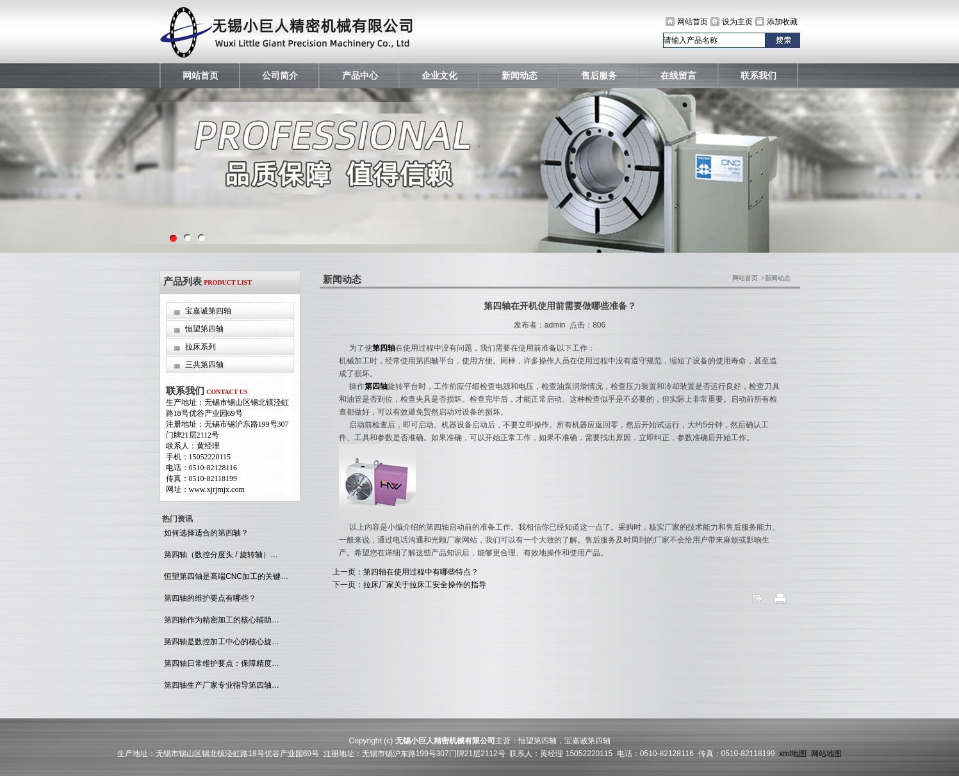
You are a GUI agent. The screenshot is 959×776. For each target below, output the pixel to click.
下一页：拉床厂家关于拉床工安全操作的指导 (409, 584)
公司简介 (280, 76)
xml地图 (793, 753)
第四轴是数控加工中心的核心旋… (220, 641)
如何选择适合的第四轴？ (205, 532)
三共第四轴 (204, 364)
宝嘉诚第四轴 (208, 310)
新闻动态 (519, 76)
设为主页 (737, 21)
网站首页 (692, 21)
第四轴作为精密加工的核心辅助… (220, 619)
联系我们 (758, 76)
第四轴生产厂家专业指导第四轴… (220, 685)
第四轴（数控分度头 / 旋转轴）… (220, 554)
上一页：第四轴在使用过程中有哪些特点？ (405, 571)
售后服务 (599, 76)
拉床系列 (200, 346)
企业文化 (439, 76)
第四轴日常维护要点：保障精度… (220, 663)
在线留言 (678, 76)
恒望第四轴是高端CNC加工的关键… (225, 576)
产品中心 (360, 76)
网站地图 (826, 753)
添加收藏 (782, 21)
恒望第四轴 (204, 328)
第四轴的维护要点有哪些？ (209, 598)
